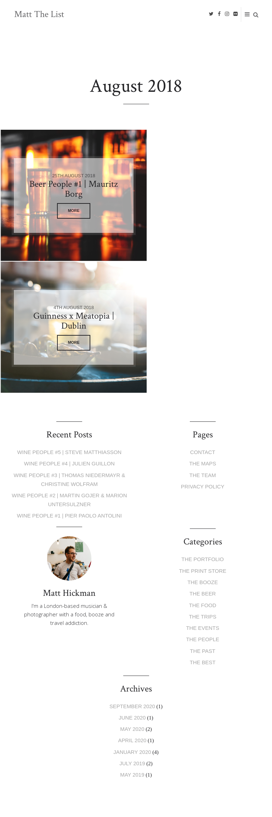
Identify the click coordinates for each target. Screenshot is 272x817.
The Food (202, 470)
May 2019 (132, 636)
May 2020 (132, 592)
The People (202, 504)
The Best (202, 526)
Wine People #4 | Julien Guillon (69, 332)
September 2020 (132, 569)
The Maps (202, 332)
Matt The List (39, 15)
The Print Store (202, 437)
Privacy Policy (203, 354)
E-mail (38, 702)
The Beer (202, 459)
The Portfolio (202, 426)
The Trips (202, 482)
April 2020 (132, 603)
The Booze (202, 448)
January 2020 (132, 614)
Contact (202, 320)
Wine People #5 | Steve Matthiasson (69, 320)
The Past (202, 515)
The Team (202, 343)
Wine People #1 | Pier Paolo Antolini (69, 382)
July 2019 (132, 625)
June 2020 (132, 581)
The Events (202, 492)
